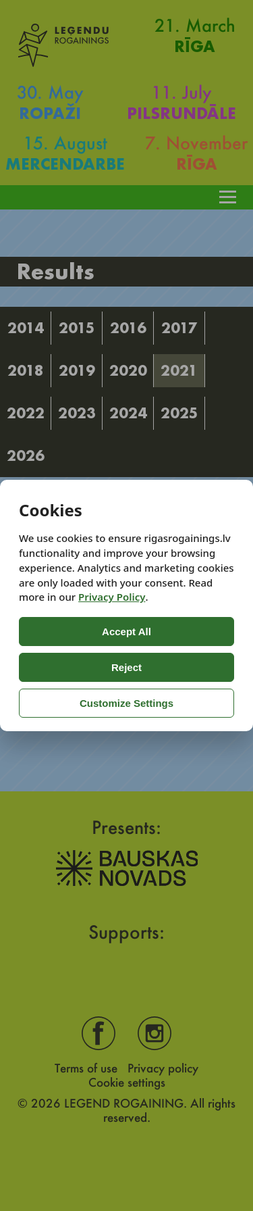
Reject (126, 667)
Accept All (126, 631)
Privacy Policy (111, 596)
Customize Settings (126, 703)
